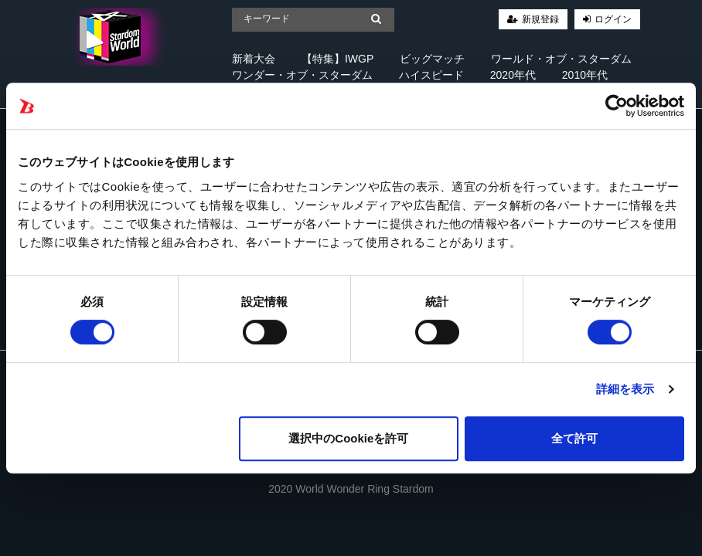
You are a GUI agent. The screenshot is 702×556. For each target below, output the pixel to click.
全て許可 (574, 438)
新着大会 (253, 59)
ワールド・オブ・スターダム (561, 59)
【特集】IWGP (337, 59)
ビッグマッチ (432, 59)
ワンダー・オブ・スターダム (302, 75)
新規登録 (540, 19)
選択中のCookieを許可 (348, 438)
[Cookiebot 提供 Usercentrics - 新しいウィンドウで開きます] (616, 105)
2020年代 (513, 75)
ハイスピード (431, 75)
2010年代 (585, 75)
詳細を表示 (625, 388)
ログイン (613, 19)
